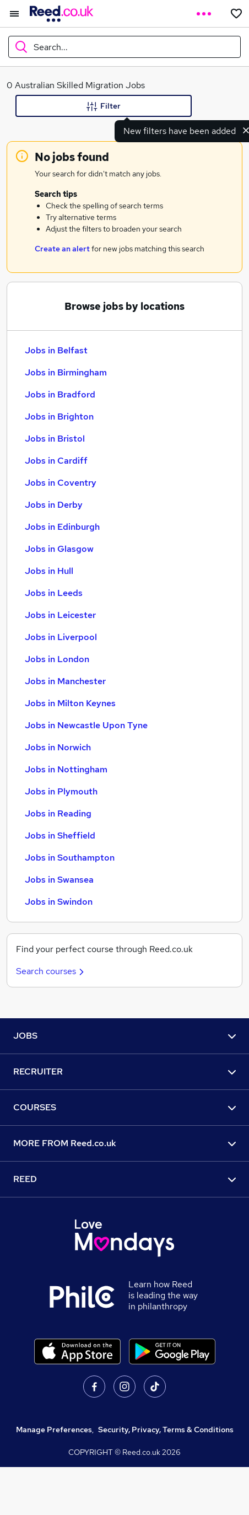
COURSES (124, 1107)
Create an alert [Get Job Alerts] (62, 249)
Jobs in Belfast (56, 350)
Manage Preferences (54, 1430)
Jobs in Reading (58, 813)
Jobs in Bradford (60, 394)
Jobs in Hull (49, 571)
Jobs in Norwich (58, 747)
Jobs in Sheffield (60, 835)
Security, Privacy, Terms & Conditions (166, 1430)
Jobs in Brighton (59, 416)
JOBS (124, 1035)
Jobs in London (57, 659)
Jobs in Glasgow (59, 549)
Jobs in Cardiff (56, 460)
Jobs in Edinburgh (62, 527)
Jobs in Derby (54, 505)
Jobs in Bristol (55, 438)
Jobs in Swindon (59, 901)
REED (124, 1179)
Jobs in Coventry (60, 482)
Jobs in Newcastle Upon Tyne (86, 725)
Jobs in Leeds (54, 593)
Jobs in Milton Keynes (70, 703)
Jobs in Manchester (65, 681)
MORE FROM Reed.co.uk (124, 1143)
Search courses (51, 971)
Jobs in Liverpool (61, 637)
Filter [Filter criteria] (103, 106)
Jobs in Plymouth (61, 791)
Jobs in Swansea (59, 879)
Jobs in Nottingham (66, 769)
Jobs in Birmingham (66, 372)
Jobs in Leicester (60, 615)
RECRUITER (124, 1071)
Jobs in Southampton (70, 857)
